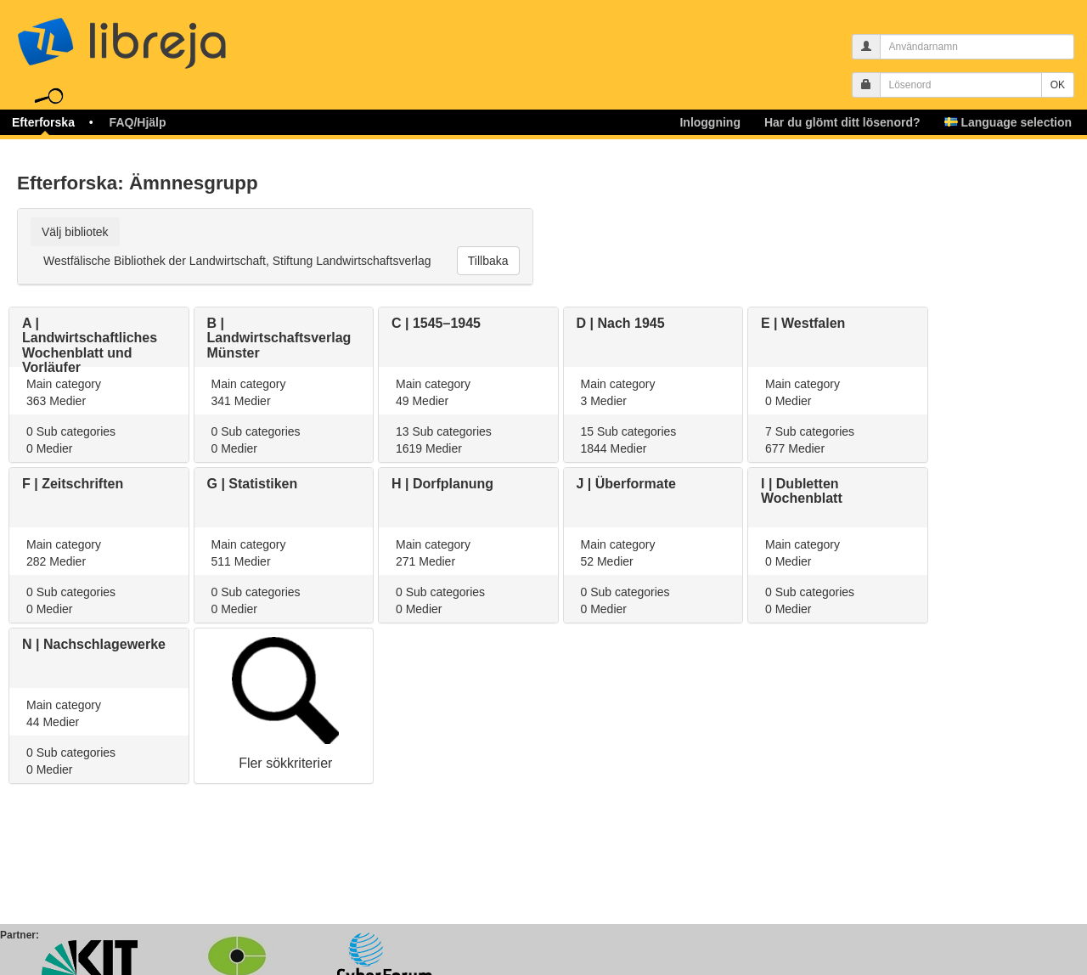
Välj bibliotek (75, 232)
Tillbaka (488, 261)
